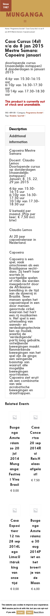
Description (18, 129)
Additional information (18, 139)
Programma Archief (18, 29)
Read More (39, 612)
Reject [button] (29, 612)
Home (7, 29)
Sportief (20, 116)
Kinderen (13, 116)
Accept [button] (20, 612)
